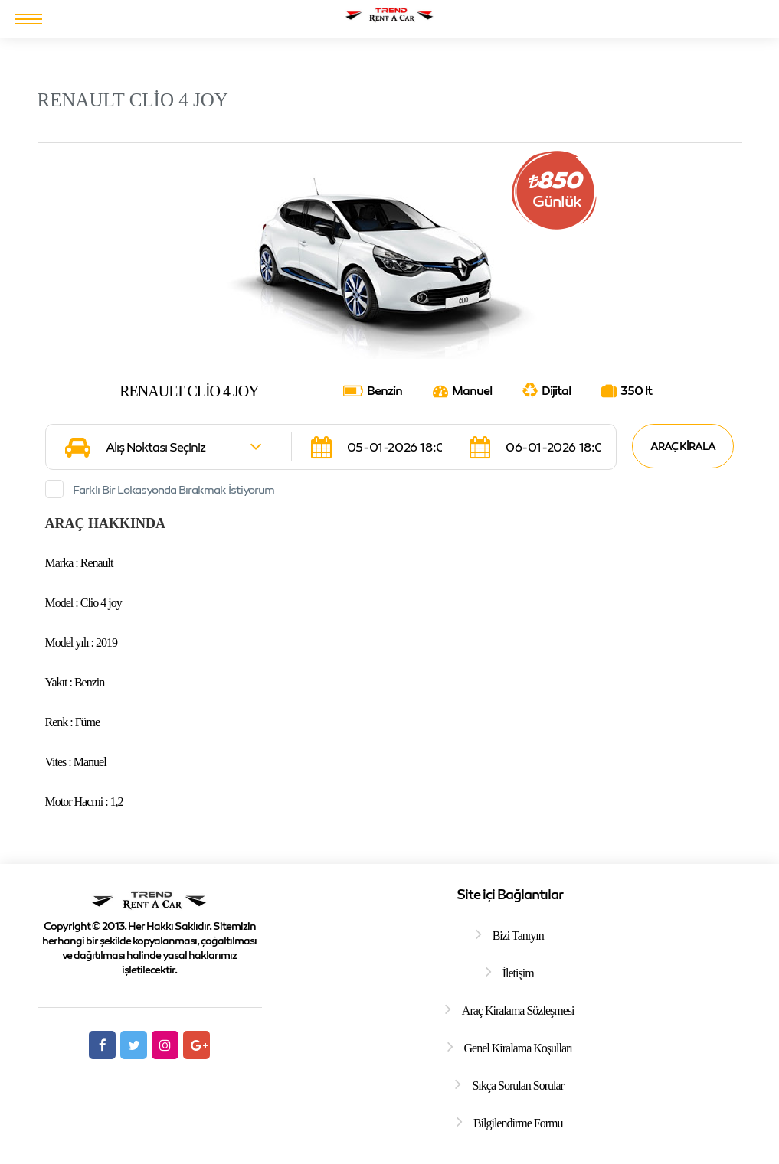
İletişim (518, 973)
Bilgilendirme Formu (518, 1123)
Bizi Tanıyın (518, 935)
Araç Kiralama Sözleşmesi (518, 1010)
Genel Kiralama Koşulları (518, 1048)
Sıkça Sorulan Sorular (517, 1085)
